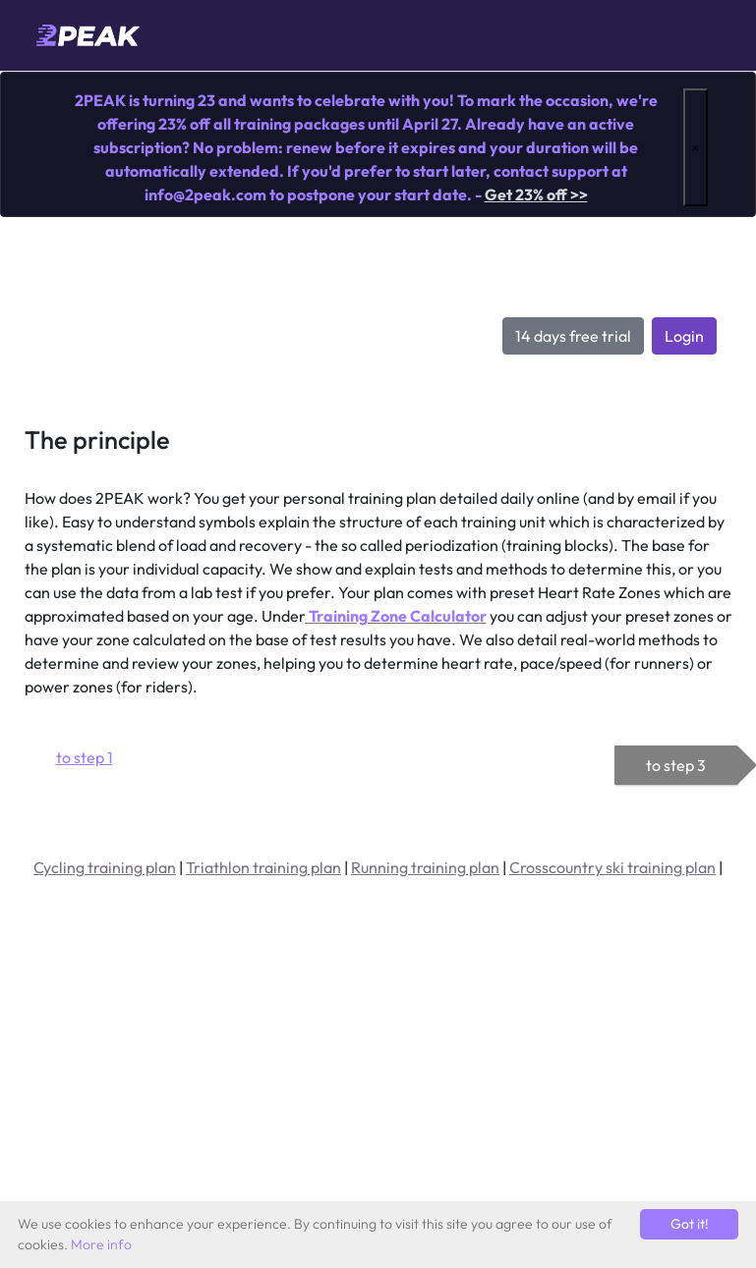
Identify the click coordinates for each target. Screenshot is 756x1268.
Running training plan (425, 867)
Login (684, 336)
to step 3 (676, 765)
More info (101, 1244)
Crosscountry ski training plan (612, 867)
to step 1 (84, 757)
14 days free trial (573, 336)
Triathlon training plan (263, 867)
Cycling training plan (104, 867)
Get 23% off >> (536, 194)
